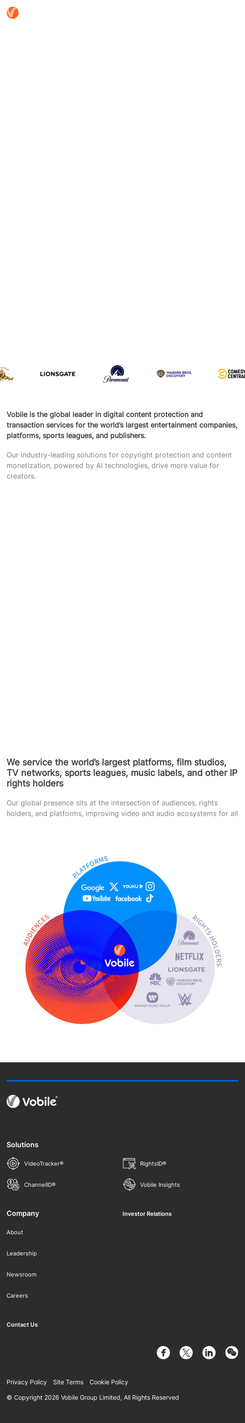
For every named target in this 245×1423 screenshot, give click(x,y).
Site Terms (68, 1382)
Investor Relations (147, 1213)
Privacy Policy (27, 1382)
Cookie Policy (109, 1382)
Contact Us (22, 1324)
